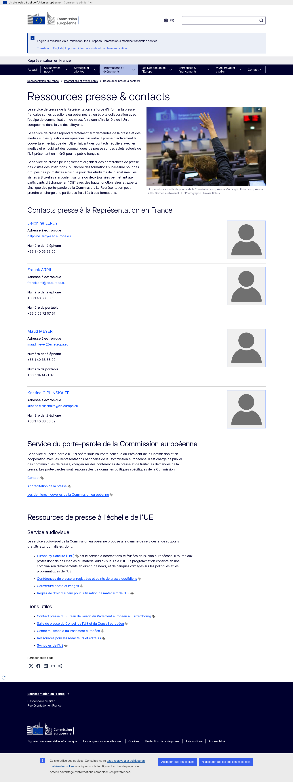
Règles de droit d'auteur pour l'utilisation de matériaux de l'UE (83, 593)
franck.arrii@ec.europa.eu (46, 283)
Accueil (32, 69)
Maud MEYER (40, 331)
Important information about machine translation (96, 48)
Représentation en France (43, 80)
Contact (253, 69)
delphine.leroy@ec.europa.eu (49, 236)
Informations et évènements (113, 69)
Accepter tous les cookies (177, 761)
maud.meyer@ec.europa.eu (47, 344)
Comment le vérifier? (78, 2)
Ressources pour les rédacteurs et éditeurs (69, 638)
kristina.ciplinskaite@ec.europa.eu (52, 406)
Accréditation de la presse (47, 486)
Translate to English (50, 48)
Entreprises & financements (188, 69)
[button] (31, 666)
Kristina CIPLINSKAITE (48, 392)
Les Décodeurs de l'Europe (154, 69)
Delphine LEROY (42, 223)
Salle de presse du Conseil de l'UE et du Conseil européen (80, 623)
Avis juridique (194, 741)
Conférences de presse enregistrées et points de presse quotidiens (87, 578)
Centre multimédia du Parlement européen (68, 631)
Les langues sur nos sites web (102, 741)
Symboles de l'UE (50, 645)
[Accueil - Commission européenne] (56, 18)
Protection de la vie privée (162, 741)
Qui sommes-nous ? (53, 69)
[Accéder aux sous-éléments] (67, 69)
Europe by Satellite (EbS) (55, 556)
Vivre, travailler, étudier (226, 69)
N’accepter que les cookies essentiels (226, 761)
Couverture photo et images (58, 586)
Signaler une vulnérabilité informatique (52, 741)
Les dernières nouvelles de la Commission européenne (68, 494)
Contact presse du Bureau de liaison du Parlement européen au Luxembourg (94, 616)
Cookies (133, 741)
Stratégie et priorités (81, 69)
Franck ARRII (39, 269)
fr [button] (169, 20)
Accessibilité (217, 741)
